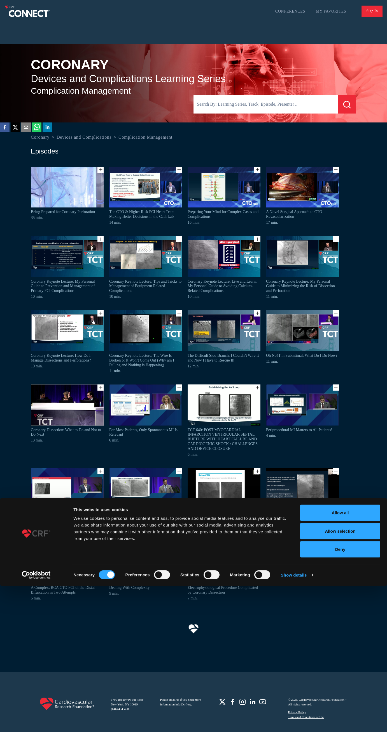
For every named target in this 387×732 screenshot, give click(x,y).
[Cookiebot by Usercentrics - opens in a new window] (36, 721)
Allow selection (340, 677)
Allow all (340, 658)
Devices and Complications (84, 137)
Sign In (372, 11)
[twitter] (15, 128)
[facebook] (5, 128)
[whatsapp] (36, 128)
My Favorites (331, 11)
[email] (26, 128)
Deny (340, 695)
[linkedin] (47, 128)
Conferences (290, 11)
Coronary (40, 137)
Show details (294, 721)
